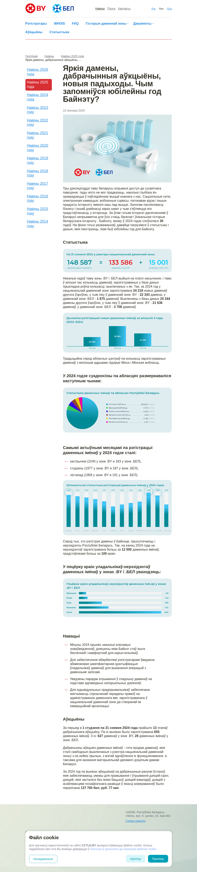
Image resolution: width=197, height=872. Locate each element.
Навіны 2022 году (37, 122)
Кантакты (124, 8)
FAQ (75, 23)
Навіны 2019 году (37, 160)
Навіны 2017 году (37, 186)
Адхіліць (135, 858)
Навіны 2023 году (37, 110)
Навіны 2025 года (37, 84)
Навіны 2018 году (37, 173)
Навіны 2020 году (37, 148)
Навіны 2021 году (37, 135)
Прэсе (111, 8)
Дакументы (142, 23)
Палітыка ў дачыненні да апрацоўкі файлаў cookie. (123, 849)
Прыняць (158, 858)
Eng (169, 8)
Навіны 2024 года (37, 97)
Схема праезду (136, 821)
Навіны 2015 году (37, 211)
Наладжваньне (43, 859)
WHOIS (59, 23)
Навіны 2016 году (37, 198)
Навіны (100, 8)
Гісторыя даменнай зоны (106, 23)
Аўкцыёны (33, 32)
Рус (153, 8)
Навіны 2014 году (37, 223)
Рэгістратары (36, 23)
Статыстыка (59, 32)
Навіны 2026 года (37, 72)
